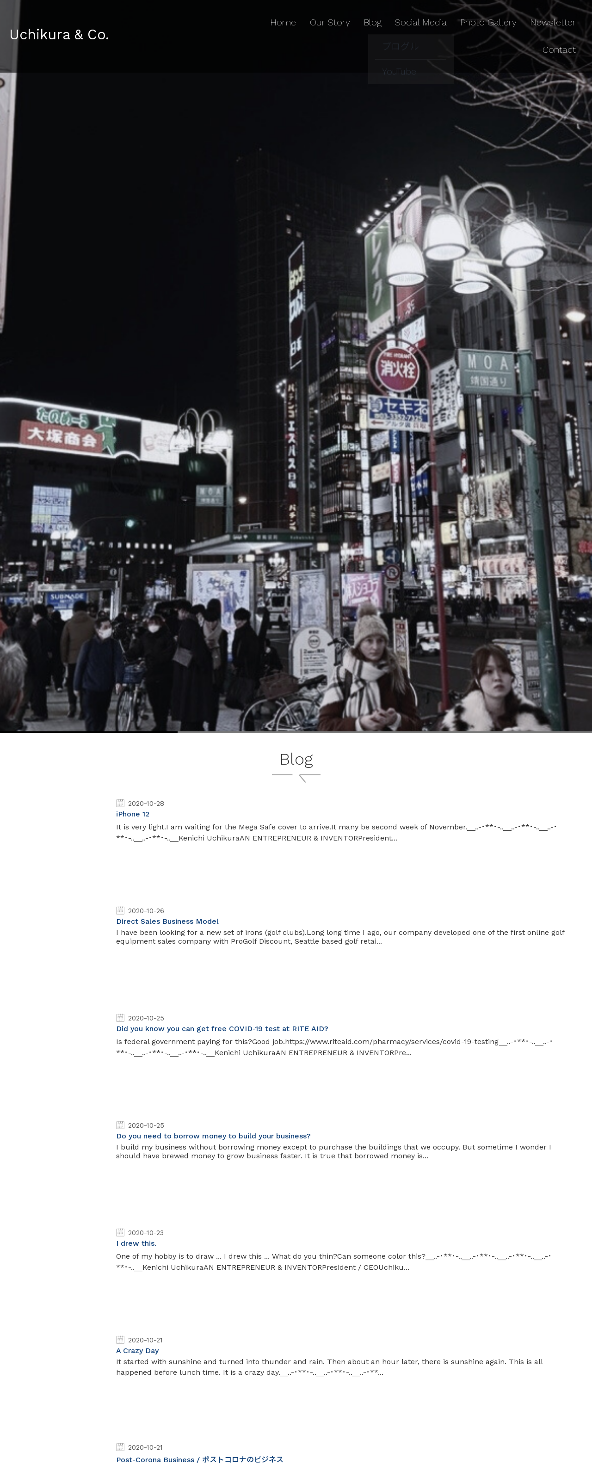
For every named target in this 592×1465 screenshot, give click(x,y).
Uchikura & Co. (67, 19)
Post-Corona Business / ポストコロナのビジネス (200, 1459)
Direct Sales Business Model (167, 921)
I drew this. (136, 1243)
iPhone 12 (132, 814)
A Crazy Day (137, 1350)
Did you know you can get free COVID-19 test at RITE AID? (222, 1028)
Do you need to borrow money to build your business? (213, 1135)
